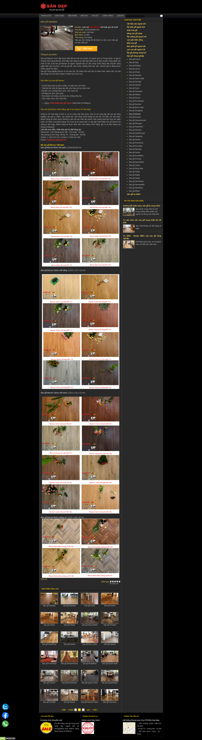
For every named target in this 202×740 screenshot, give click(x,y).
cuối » (95, 710)
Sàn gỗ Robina (135, 66)
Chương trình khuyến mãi (51, 720)
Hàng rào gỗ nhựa (134, 33)
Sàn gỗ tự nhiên (133, 194)
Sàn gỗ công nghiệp (135, 56)
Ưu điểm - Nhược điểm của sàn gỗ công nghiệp (142, 237)
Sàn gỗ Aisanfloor (136, 188)
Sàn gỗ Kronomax (49, 663)
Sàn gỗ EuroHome (69, 683)
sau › (89, 710)
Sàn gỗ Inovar (134, 59)
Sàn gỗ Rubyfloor (89, 663)
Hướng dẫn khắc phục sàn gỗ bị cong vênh (141, 206)
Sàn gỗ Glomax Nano (89, 702)
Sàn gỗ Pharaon (135, 123)
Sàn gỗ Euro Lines (89, 644)
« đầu (63, 710)
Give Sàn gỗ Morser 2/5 (113, 581)
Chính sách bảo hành (91, 720)
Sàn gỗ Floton (69, 625)
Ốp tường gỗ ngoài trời (136, 37)
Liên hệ (120, 16)
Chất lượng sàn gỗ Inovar (61, 103)
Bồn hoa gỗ (132, 43)
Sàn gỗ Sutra (89, 606)
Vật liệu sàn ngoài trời (136, 24)
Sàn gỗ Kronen (49, 683)
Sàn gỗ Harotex (49, 606)
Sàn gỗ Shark (134, 72)
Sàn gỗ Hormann (110, 702)
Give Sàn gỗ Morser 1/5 (111, 581)
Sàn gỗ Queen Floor (89, 683)
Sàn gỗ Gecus (69, 702)
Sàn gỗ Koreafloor (136, 156)
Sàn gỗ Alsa (133, 62)
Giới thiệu (59, 16)
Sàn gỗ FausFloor (49, 644)
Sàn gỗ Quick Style (109, 663)
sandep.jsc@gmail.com (56, 140)
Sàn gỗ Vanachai (135, 136)
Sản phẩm (72, 16)
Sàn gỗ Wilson (134, 94)
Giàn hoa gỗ (132, 30)
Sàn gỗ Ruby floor (136, 168)
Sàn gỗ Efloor (134, 191)
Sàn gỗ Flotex (134, 172)
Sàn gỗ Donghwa (136, 111)
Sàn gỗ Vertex (49, 625)
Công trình (108, 16)
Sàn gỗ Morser (135, 114)
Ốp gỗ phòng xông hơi (136, 53)
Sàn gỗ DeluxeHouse (69, 663)
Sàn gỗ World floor (136, 181)
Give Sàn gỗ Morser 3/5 (115, 581)
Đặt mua (87, 48)
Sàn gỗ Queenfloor (136, 162)
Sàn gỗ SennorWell (89, 625)
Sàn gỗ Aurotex (135, 104)
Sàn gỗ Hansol (110, 644)
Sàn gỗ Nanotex (69, 606)
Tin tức (95, 16)
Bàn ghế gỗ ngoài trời (136, 46)
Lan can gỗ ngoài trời (136, 49)
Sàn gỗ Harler (109, 606)
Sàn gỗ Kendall (49, 702)
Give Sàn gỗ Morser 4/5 (117, 581)
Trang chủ (46, 16)
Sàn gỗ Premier (109, 625)
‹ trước (70, 710)
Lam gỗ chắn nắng (135, 40)
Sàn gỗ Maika (134, 175)
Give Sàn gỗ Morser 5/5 (119, 581)
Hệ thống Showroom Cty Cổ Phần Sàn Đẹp (141, 720)
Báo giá (84, 16)
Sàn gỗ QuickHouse (110, 683)
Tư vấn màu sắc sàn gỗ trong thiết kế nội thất (142, 221)
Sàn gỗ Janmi (134, 69)
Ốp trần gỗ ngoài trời (136, 27)
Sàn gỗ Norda (69, 644)
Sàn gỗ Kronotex (135, 146)
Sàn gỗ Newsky (135, 75)
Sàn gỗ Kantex (135, 140)
